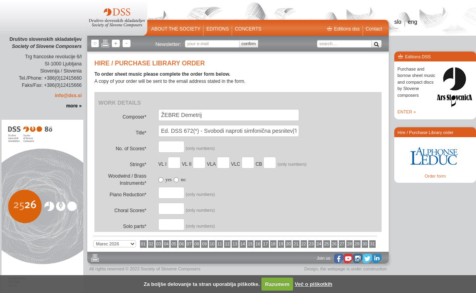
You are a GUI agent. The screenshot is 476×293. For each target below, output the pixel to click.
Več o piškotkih (313, 284)
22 (303, 243)
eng (412, 22)
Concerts (248, 29)
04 (166, 243)
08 (196, 243)
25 (326, 243)
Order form (434, 176)
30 (365, 243)
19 (280, 243)
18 (273, 243)
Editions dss (343, 29)
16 (257, 243)
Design (311, 268)
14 (242, 243)
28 (349, 243)
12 (227, 243)
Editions (217, 29)
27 (342, 243)
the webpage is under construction (353, 268)
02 (151, 243)
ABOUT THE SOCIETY (175, 29)
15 (250, 243)
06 (181, 243)
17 (265, 243)
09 (204, 243)
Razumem (277, 284)
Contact (374, 29)
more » (74, 106)
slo (397, 22)
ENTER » (406, 111)
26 (334, 243)
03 (158, 243)
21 (296, 243)
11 (219, 243)
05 (173, 243)
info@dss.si (68, 95)
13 (234, 243)
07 (189, 243)
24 (319, 243)
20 (288, 243)
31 (372, 243)
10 (212, 243)
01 (143, 243)
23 (311, 243)
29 (357, 243)
